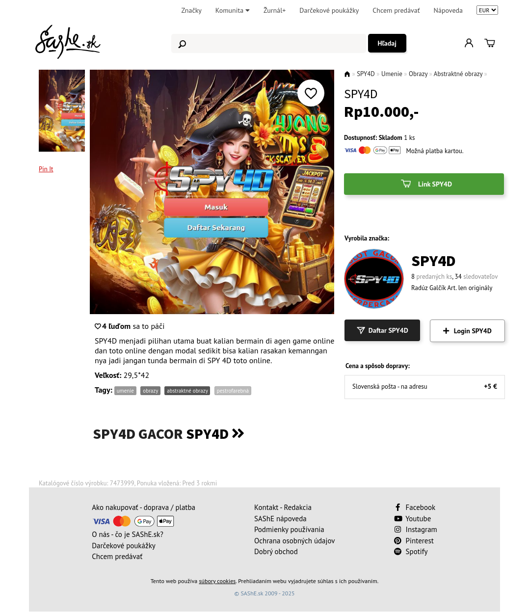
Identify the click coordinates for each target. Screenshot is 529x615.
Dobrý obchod (276, 551)
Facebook (416, 507)
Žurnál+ (275, 10)
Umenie (391, 74)
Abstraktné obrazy (458, 74)
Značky (191, 10)
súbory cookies (217, 581)
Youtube (412, 518)
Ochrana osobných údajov (294, 540)
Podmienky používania (289, 529)
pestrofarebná (232, 390)
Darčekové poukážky (329, 10)
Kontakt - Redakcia (283, 507)
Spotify (411, 551)
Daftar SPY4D (382, 330)
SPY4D (366, 74)
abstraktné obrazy (187, 390)
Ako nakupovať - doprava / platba (143, 507)
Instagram (416, 529)
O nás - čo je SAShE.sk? (127, 534)
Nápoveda (448, 10)
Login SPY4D (467, 330)
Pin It (46, 169)
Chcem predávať (396, 10)
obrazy (150, 390)
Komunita (232, 10)
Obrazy (418, 74)
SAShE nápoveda (280, 518)
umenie (125, 390)
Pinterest (414, 540)
